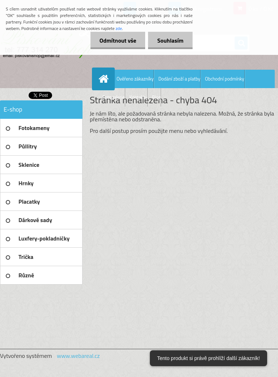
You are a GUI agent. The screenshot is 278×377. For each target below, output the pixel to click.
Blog (156, 97)
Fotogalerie (113, 97)
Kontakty (138, 97)
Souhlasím (170, 40)
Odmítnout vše (118, 40)
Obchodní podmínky (224, 78)
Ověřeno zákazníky (135, 78)
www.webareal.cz (78, 355)
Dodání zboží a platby (179, 78)
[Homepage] (105, 79)
